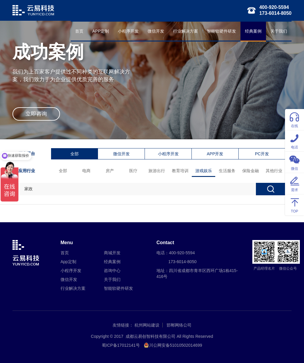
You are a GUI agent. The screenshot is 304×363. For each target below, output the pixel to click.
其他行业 (274, 170)
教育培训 (180, 170)
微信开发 (156, 31)
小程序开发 (128, 31)
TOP (294, 204)
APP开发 (215, 153)
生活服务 (227, 170)
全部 (74, 153)
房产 (110, 170)
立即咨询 (36, 114)
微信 (294, 162)
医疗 (133, 170)
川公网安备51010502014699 (175, 345)
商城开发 (112, 252)
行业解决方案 (185, 31)
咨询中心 (112, 270)
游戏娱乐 (203, 170)
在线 (294, 119)
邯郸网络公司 (179, 325)
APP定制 (100, 31)
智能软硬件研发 (221, 31)
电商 (86, 170)
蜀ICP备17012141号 (121, 345)
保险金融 (250, 170)
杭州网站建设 (146, 325)
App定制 (68, 261)
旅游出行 (156, 170)
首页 (79, 31)
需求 (294, 183)
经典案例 (253, 31)
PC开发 (262, 153)
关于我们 (278, 31)
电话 (294, 140)
